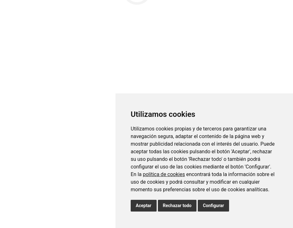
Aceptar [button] (144, 205)
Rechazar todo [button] (177, 205)
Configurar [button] (213, 205)
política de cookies (164, 174)
